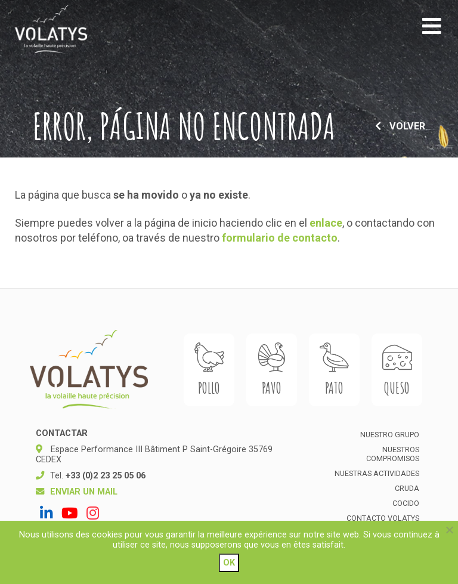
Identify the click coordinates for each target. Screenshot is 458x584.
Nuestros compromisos (392, 454)
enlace (326, 223)
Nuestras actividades (377, 473)
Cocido (405, 503)
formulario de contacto (280, 237)
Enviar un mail (83, 492)
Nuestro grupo (389, 434)
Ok (229, 563)
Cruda (407, 488)
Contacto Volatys (382, 518)
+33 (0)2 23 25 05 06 (106, 476)
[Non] (449, 530)
